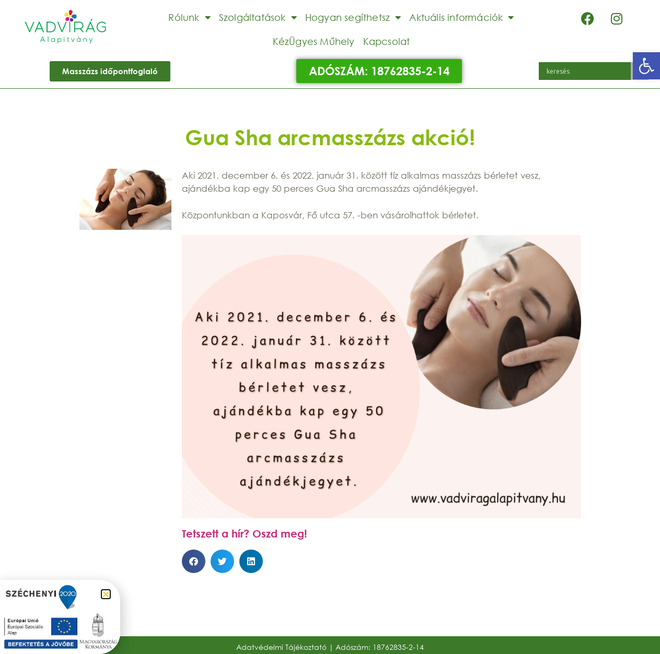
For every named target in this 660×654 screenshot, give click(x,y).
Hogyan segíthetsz (353, 17)
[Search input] (587, 71)
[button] (646, 65)
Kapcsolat (386, 41)
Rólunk (189, 17)
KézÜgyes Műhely (314, 41)
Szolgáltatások (258, 17)
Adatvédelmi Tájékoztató (281, 647)
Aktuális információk (461, 17)
